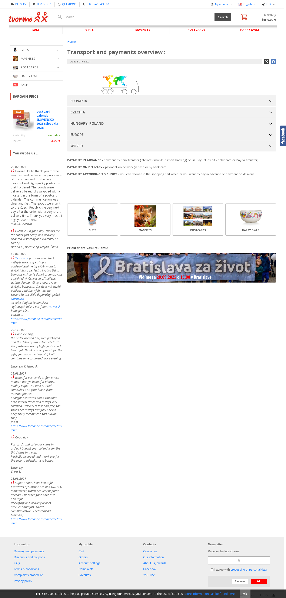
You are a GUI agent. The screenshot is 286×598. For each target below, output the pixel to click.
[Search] (135, 17)
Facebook (149, 569)
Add (258, 581)
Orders (83, 557)
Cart (81, 551)
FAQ (17, 563)
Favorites (85, 575)
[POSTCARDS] (198, 219)
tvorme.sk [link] (53, 307)
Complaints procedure (28, 575)
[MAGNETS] (145, 219)
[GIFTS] (92, 219)
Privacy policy (23, 581)
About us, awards (154, 563)
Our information (153, 557)
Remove (240, 581)
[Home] (28, 16)
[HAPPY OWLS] (251, 219)
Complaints (86, 569)
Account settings (89, 563)
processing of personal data (249, 569)
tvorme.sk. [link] (18, 299)
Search (223, 17)
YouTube (149, 575)
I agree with (239, 569)
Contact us (150, 551)
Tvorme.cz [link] (21, 258)
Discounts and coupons (29, 557)
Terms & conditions (26, 569)
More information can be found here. (209, 594)
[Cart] (258, 16)
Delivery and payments (29, 551)
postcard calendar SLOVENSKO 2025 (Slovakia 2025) (47, 119)
